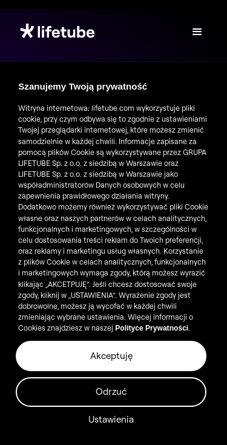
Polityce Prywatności (151, 328)
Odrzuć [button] (111, 391)
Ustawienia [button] (111, 419)
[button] (197, 32)
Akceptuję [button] (111, 355)
